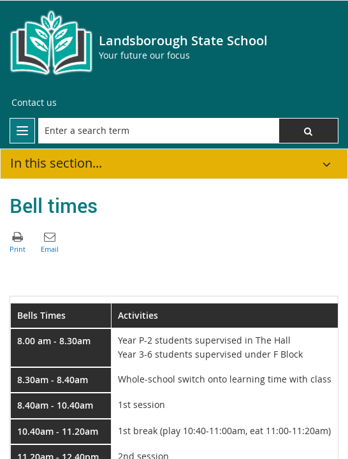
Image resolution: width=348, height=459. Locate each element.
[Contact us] (34, 102)
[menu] (22, 130)
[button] (308, 130)
